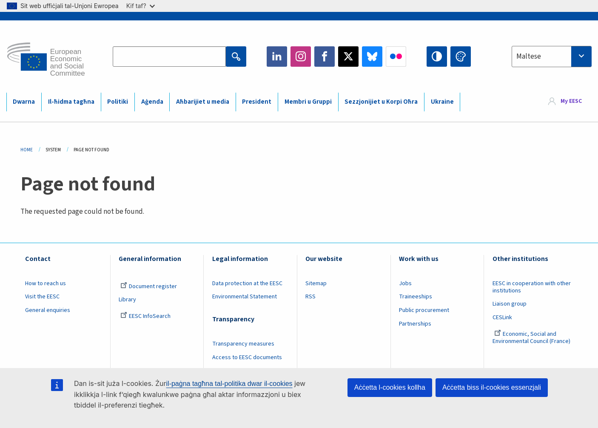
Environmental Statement (244, 296)
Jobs (405, 283)
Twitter (348, 56)
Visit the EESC (42, 296)
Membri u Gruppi (308, 101)
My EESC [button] (571, 101)
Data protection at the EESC (247, 283)
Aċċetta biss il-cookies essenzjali (491, 387)
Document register (148, 286)
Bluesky (372, 56)
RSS (310, 296)
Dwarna (24, 101)
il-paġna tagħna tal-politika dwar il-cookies (229, 383)
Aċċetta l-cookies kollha (389, 387)
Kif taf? (140, 5)
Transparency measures (243, 344)
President (256, 101)
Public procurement (424, 310)
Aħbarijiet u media (202, 101)
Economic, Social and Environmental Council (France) (532, 338)
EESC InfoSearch (145, 316)
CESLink (502, 317)
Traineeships (415, 296)
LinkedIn (277, 56)
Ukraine (442, 101)
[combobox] (552, 56)
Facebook (324, 56)
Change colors (460, 56)
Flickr (396, 56)
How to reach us (45, 283)
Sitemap (316, 283)
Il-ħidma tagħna (71, 101)
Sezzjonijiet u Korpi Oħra (381, 101)
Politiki (117, 101)
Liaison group (510, 304)
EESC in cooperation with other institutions (532, 287)
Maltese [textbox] (528, 56)
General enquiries (47, 310)
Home (26, 150)
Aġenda (152, 101)
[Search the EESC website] (169, 56)
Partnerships (415, 324)
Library (127, 299)
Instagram (300, 56)
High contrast (437, 56)
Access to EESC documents (247, 357)
